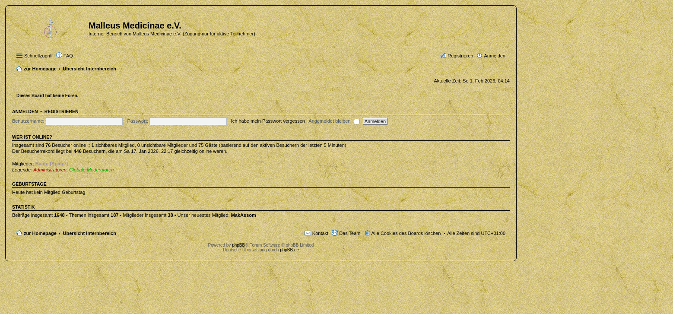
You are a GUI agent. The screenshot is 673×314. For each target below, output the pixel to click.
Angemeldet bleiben (333, 121)
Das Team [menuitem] (349, 233)
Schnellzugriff (38, 55)
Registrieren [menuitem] (460, 55)
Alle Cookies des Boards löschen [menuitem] (406, 233)
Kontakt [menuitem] (320, 233)
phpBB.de (289, 249)
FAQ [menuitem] (68, 55)
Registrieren (61, 111)
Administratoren (50, 169)
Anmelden (25, 111)
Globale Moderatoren (91, 169)
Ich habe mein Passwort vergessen (268, 121)
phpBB (238, 245)
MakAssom (243, 215)
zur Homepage (40, 233)
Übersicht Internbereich (89, 233)
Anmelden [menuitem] (494, 55)
